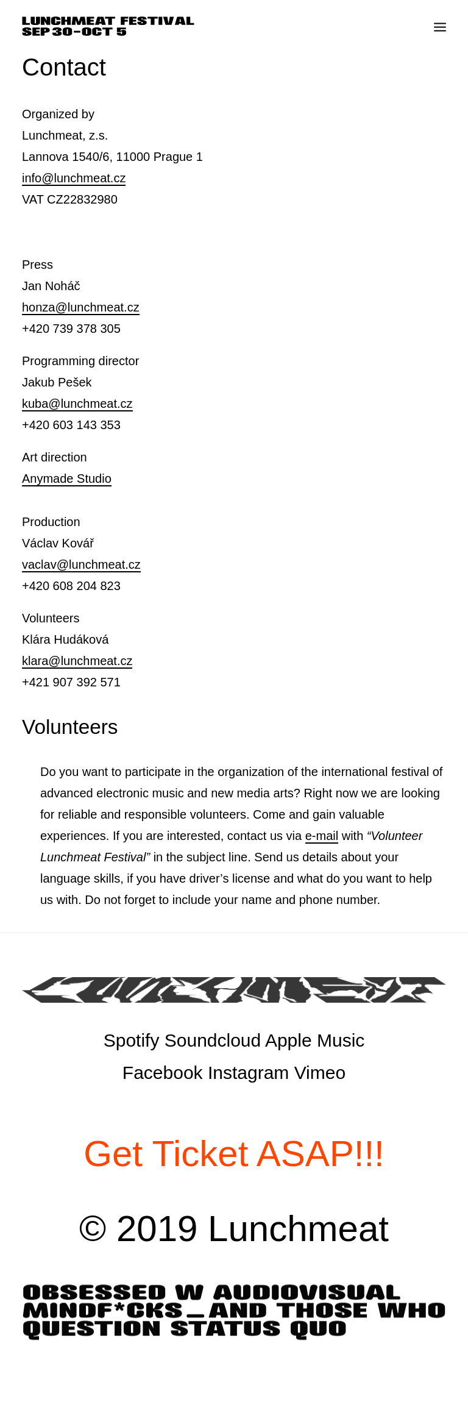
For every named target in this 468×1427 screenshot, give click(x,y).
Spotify (132, 1040)
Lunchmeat (298, 1228)
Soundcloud (213, 1040)
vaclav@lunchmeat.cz (81, 564)
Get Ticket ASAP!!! (234, 1153)
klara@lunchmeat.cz (77, 660)
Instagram (248, 1072)
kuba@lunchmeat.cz (77, 403)
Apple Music (314, 1040)
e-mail (321, 835)
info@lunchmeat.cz (74, 178)
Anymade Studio (67, 478)
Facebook (162, 1072)
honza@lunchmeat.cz (81, 307)
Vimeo (320, 1072)
